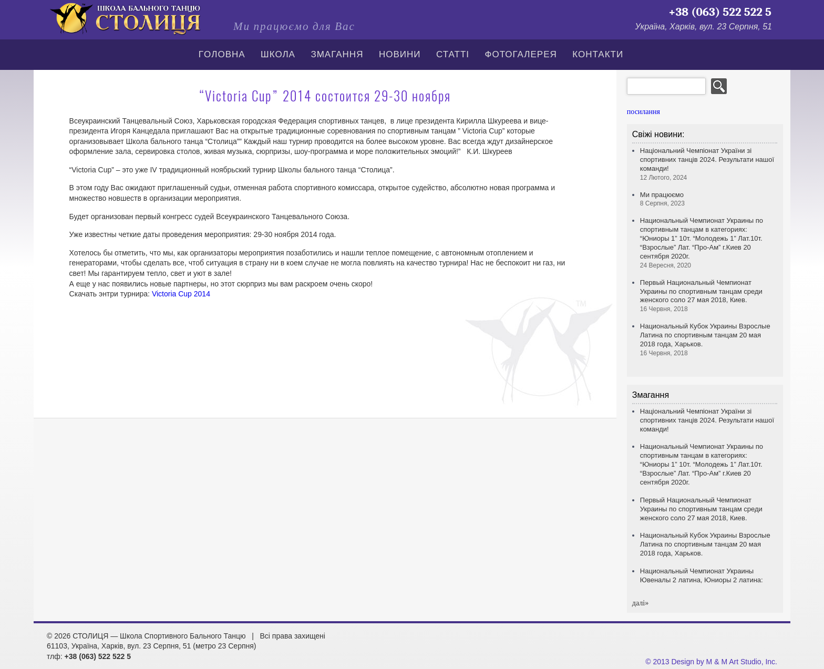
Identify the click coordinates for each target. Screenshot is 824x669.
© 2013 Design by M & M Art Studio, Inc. (711, 661)
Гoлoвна (222, 54)
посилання (643, 112)
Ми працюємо (662, 199)
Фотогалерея (521, 54)
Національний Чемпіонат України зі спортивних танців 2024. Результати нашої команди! (707, 420)
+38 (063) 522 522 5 (719, 12)
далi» (640, 603)
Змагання (337, 54)
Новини (400, 54)
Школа (278, 54)
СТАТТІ (452, 54)
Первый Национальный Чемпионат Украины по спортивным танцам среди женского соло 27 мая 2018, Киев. (701, 296)
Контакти (597, 54)
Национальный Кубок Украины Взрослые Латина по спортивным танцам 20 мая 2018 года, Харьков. (705, 544)
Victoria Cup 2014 (181, 294)
